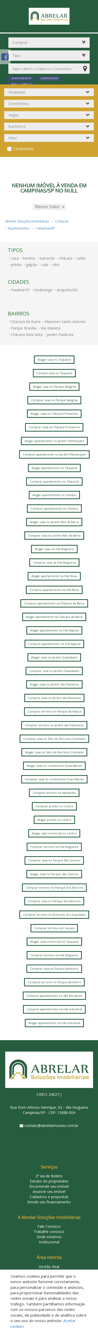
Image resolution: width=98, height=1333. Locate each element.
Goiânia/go (43, 289)
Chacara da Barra (26, 321)
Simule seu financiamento (49, 1201)
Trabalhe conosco (49, 1231)
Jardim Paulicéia (60, 334)
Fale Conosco (49, 1226)
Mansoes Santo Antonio (65, 321)
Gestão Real (49, 1266)
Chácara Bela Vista (27, 334)
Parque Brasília (23, 328)
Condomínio (23, 149)
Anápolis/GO (67, 289)
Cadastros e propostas (49, 1196)
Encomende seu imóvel (49, 1186)
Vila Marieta (50, 328)
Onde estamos (49, 1236)
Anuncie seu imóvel (49, 1191)
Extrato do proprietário (49, 1181)
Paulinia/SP (20, 289)
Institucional (49, 1241)
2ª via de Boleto (49, 1175)
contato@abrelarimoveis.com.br (51, 1125)
